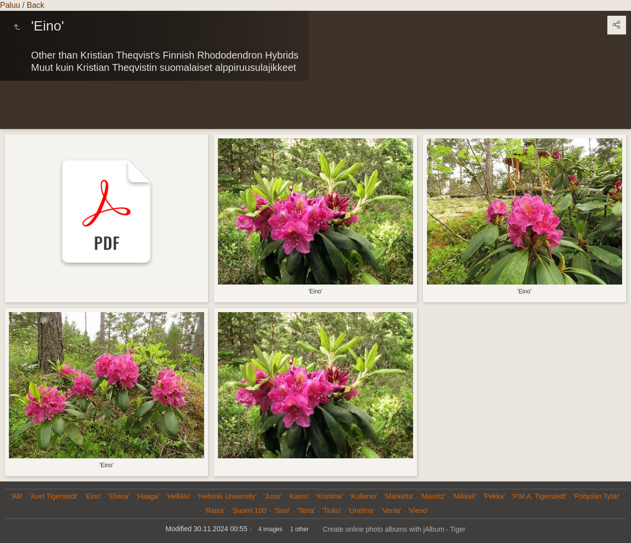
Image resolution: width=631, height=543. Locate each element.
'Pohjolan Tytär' (596, 496)
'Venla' (391, 510)
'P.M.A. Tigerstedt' (539, 496)
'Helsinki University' (227, 496)
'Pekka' (494, 496)
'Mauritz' (433, 496)
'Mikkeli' (464, 496)
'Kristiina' (329, 496)
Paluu (10, 5)
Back (35, 5)
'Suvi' (282, 510)
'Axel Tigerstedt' (54, 496)
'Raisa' (215, 510)
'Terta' (306, 510)
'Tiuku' (331, 510)
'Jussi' (272, 496)
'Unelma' (361, 510)
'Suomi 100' (249, 510)
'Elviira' (118, 496)
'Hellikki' (178, 496)
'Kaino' (298, 496)
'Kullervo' (364, 496)
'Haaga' (148, 496)
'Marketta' (399, 496)
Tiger (457, 529)
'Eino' (93, 496)
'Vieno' (418, 510)
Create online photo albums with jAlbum (384, 529)
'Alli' (17, 496)
